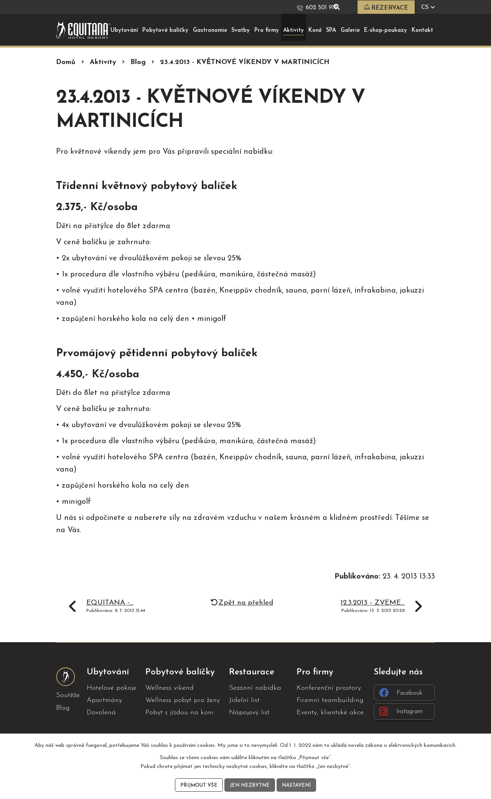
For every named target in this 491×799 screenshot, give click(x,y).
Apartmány (104, 700)
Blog (138, 62)
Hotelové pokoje (112, 687)
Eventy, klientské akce (330, 712)
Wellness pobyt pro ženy (182, 700)
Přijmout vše (196, 784)
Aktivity (103, 62)
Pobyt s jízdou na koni (179, 712)
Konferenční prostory (329, 687)
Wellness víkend (169, 687)
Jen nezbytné (249, 784)
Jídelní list (244, 700)
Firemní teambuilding (330, 700)
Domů (66, 62)
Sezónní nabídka (255, 687)
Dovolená (101, 712)
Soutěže (68, 695)
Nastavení (298, 784)
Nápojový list (249, 712)
